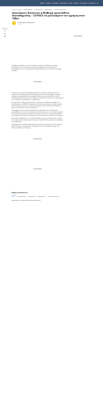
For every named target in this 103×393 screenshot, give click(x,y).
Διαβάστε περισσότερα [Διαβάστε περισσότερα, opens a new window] (13, 371)
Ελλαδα (70, 3)
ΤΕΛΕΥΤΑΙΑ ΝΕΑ (73, 88)
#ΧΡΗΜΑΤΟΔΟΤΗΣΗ (38, 9)
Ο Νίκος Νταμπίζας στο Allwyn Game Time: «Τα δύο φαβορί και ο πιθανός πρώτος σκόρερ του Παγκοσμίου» (11, 242)
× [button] (19, 359)
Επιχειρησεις (63, 3)
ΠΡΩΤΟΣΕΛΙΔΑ (92, 3)
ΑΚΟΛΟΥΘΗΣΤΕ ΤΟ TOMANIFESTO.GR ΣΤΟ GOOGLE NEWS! (27, 200)
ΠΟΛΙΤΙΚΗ (14, 9)
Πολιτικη (42, 3)
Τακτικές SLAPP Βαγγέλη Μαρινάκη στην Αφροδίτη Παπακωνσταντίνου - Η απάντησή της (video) (75, 121)
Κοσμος (76, 3)
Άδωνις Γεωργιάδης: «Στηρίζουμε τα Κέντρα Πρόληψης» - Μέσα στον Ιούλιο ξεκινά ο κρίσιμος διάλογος (78, 112)
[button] (11, 389)
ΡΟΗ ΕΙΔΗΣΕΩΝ (83, 3)
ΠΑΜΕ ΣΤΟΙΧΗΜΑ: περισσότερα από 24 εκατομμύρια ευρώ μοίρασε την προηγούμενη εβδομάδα (63, 249)
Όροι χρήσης (43, 375)
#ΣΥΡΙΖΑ (19, 9)
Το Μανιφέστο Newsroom (26, 22)
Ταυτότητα (52, 375)
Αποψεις (48, 3)
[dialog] (11, 375)
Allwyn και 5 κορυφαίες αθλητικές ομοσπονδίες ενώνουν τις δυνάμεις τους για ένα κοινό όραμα (86, 249)
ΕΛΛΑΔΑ (58, 252)
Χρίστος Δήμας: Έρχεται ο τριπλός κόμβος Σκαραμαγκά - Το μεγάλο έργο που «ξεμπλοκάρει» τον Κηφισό (77, 94)
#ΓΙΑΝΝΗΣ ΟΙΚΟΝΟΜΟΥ (28, 9)
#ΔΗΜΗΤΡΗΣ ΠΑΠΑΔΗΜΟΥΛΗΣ (60, 9)
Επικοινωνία (59, 375)
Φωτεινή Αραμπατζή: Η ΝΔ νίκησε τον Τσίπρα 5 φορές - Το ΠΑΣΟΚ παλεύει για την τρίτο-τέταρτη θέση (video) (77, 103)
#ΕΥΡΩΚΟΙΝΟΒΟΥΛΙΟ (48, 9)
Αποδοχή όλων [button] (6, 386)
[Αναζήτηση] (99, 3)
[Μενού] (97, 3)
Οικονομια (55, 3)
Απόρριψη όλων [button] (15, 386)
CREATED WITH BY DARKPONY (89, 388)
